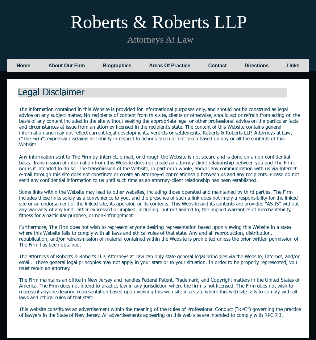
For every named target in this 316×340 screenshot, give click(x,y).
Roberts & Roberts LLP (158, 22)
